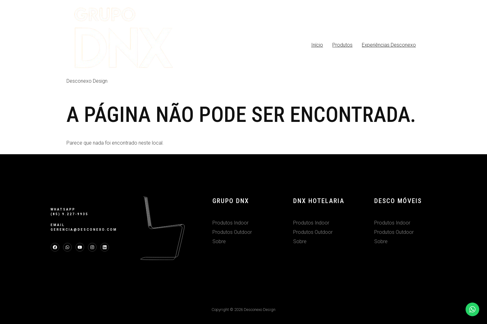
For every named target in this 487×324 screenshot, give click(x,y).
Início (317, 45)
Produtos (342, 45)
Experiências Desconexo (389, 45)
